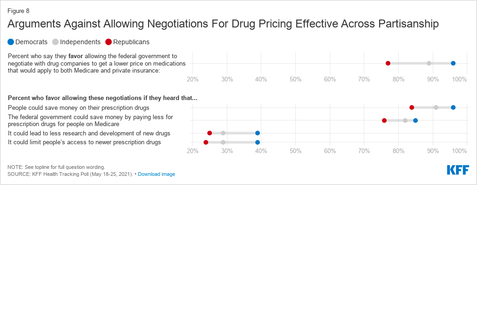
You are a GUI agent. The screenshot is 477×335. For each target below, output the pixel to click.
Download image (156, 174)
